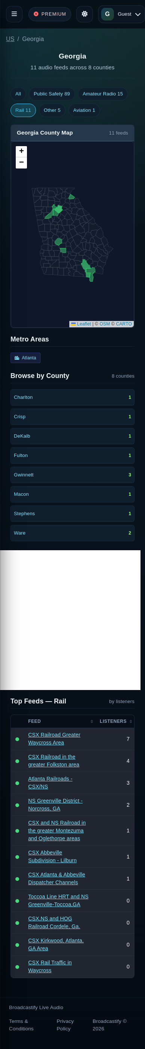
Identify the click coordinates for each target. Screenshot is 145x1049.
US (10, 39)
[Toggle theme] (84, 14)
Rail (23, 110)
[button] (21, 151)
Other (52, 110)
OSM (105, 324)
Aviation (84, 110)
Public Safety (52, 94)
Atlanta (25, 357)
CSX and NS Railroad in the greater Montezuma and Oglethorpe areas (57, 830)
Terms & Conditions (21, 1024)
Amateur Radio (103, 94)
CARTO (124, 324)
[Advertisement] (70, 620)
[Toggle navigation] (14, 14)
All (18, 94)
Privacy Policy (65, 1024)
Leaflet (81, 324)
